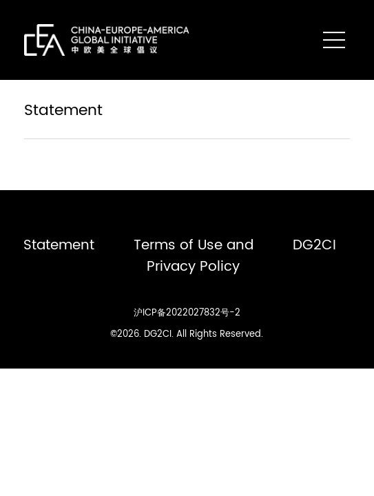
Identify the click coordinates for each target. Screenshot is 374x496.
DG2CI (314, 245)
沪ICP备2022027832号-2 (187, 312)
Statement (58, 245)
